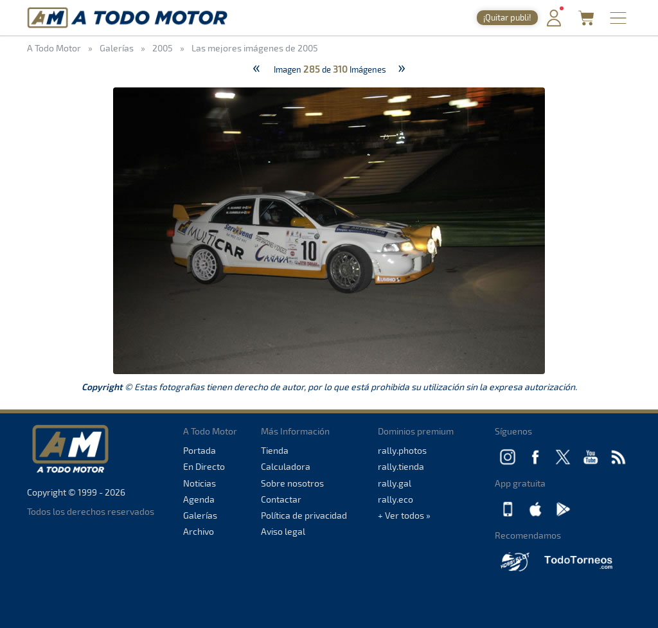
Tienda (275, 450)
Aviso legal (283, 531)
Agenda (199, 499)
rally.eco (395, 499)
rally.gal (394, 483)
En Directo (204, 466)
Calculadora (285, 466)
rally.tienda (401, 466)
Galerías (200, 515)
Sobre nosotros (292, 483)
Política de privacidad (304, 515)
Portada (199, 450)
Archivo (198, 531)
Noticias (199, 483)
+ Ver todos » (404, 515)
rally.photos (402, 450)
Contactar (281, 499)
